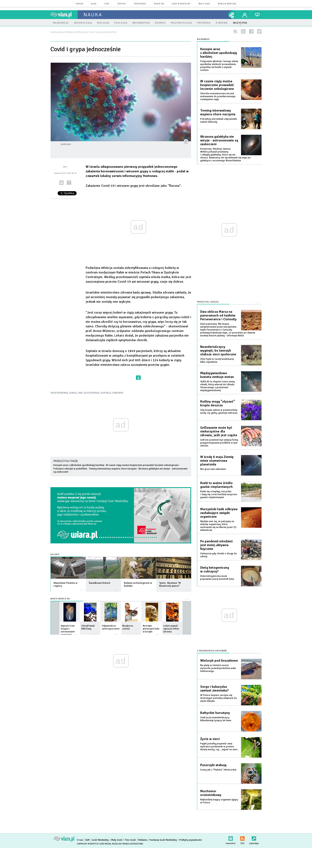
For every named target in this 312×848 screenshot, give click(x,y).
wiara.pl (64, 14)
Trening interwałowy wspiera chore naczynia (113, 468)
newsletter (231, 837)
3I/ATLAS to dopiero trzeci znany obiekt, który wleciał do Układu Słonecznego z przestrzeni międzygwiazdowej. (217, 386)
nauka (93, 14)
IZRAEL (73, 392)
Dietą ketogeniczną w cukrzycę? (214, 569)
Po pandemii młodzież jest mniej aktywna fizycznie (216, 545)
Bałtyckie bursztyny (215, 713)
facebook (251, 31)
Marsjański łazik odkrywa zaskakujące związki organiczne (218, 513)
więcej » (81, 588)
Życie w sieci (210, 739)
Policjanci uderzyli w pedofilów (70, 468)
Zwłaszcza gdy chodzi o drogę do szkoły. (218, 555)
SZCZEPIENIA (91, 392)
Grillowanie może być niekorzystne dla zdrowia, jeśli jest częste (218, 431)
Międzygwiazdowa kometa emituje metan (217, 375)
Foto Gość (130, 840)
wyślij (61, 183)
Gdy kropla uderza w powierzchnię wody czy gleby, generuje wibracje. (219, 411)
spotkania (140, 4)
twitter (259, 31)
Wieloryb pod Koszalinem (219, 660)
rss (243, 31)
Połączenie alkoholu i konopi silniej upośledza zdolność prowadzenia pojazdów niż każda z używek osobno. (219, 66)
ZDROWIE (117, 392)
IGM (87, 840)
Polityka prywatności (190, 840)
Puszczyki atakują (213, 765)
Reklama (142, 840)
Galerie (54, 554)
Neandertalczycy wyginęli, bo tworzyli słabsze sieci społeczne (218, 350)
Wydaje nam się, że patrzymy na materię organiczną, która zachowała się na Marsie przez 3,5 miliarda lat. (218, 526)
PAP (80, 392)
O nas (80, 840)
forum (79, 4)
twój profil (245, 14)
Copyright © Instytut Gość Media (94, 844)
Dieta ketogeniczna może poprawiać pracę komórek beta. (217, 578)
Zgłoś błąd (254, 837)
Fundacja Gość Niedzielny (163, 840)
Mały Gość (204, 4)
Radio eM (159, 4)
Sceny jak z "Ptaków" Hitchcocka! (218, 769)
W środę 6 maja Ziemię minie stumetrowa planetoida (216, 460)
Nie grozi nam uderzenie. (213, 469)
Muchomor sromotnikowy (210, 793)
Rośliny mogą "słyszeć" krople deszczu (217, 403)
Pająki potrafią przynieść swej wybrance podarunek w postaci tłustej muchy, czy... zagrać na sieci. (219, 746)
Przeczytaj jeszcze (208, 302)
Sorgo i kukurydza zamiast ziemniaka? (214, 688)
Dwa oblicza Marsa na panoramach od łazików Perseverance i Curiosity (218, 315)
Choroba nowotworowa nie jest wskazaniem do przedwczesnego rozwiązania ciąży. (218, 96)
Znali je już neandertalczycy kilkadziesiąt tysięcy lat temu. (216, 719)
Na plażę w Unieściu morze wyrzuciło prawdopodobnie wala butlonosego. (218, 668)
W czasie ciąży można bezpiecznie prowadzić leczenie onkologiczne (142, 465)
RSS (242, 837)
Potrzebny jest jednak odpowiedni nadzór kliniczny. (218, 120)
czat (107, 4)
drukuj (69, 183)
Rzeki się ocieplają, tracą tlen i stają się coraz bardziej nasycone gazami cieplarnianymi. (218, 494)
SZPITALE (106, 392)
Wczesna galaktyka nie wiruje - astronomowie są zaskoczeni (219, 140)
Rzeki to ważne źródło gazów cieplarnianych (216, 485)
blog (94, 4)
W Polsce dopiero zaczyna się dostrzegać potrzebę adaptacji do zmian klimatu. (218, 698)
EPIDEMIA (62, 392)
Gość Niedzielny (181, 4)
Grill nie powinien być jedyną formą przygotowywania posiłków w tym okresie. (219, 442)
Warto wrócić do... (61, 599)
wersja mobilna (227, 4)
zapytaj (121, 4)
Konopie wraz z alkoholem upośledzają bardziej (78, 465)
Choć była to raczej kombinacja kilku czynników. (217, 360)
